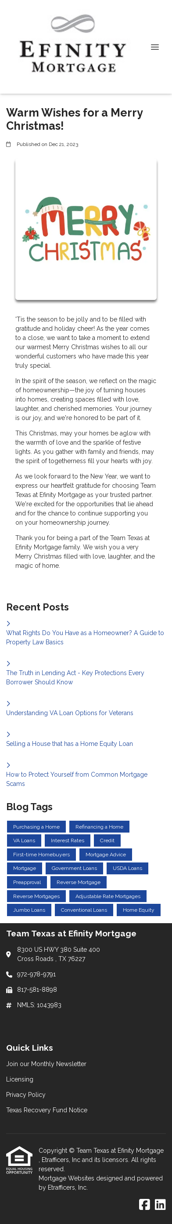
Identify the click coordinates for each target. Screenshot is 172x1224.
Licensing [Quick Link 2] (19, 1079)
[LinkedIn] (160, 1205)
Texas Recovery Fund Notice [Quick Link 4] (46, 1110)
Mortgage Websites (67, 1178)
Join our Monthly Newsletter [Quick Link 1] (46, 1063)
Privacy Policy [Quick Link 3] (26, 1094)
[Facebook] (144, 1205)
